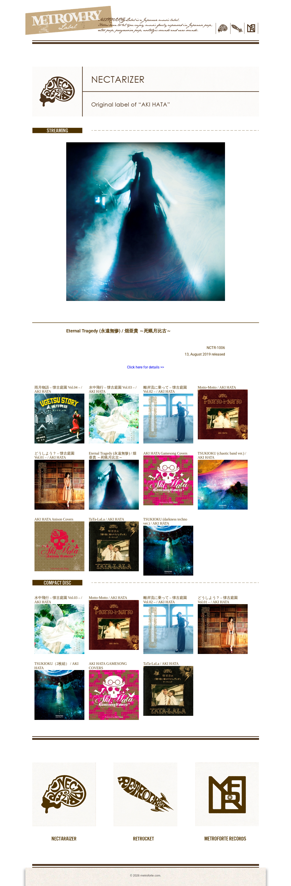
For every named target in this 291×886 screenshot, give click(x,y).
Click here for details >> (145, 367)
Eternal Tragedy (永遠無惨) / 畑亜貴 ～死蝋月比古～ (113, 455)
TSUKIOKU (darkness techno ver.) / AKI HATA (165, 521)
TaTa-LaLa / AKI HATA (106, 519)
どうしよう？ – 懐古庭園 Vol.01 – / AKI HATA (54, 455)
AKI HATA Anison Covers (53, 519)
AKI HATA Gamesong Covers (165, 453)
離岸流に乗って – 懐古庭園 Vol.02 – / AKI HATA (165, 389)
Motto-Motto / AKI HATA (217, 387)
